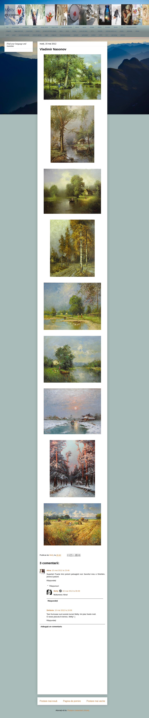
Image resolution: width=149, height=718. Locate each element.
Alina (49, 570)
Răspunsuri (54, 586)
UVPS (100, 35)
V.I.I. (107, 35)
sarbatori (76, 35)
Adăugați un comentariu (51, 626)
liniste (67, 31)
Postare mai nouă (48, 701)
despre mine (55, 27)
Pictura (137, 31)
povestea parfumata (24, 35)
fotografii (8, 31)
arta (7, 27)
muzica (121, 31)
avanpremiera (15, 27)
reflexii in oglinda (37, 35)
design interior (44, 27)
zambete (122, 35)
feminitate (107, 27)
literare (74, 31)
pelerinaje (129, 31)
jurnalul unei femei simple (49, 31)
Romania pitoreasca (65, 35)
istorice (38, 31)
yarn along (114, 35)
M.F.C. (92, 31)
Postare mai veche (96, 701)
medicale (100, 31)
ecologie (92, 27)
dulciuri (84, 27)
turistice (94, 35)
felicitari (100, 27)
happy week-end (18, 31)
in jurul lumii (29, 31)
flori (122, 27)
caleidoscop (25, 27)
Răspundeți (51, 580)
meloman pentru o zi (111, 31)
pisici (7, 35)
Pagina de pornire (72, 701)
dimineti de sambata (66, 27)
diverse (77, 27)
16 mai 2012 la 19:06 (63, 610)
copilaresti (34, 27)
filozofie (116, 27)
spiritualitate (85, 35)
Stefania (50, 610)
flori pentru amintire (131, 27)
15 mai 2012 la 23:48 (60, 570)
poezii (13, 35)
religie (46, 35)
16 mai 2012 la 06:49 (71, 591)
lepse (61, 31)
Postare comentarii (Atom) (78, 710)
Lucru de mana (83, 31)
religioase (53, 35)
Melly (9, 9)
